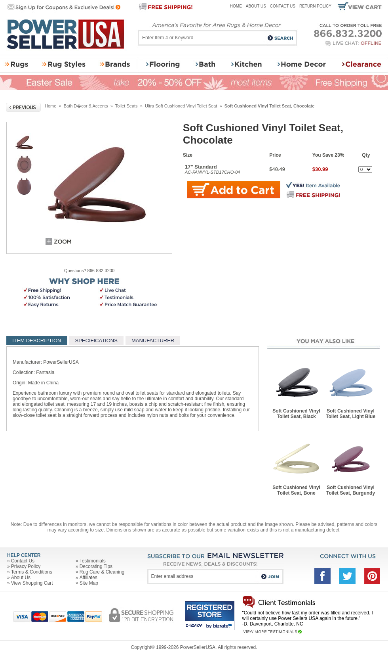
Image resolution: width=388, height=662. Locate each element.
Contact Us (282, 6)
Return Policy (315, 6)
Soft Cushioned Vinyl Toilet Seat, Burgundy (350, 490)
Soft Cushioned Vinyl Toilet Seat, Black (296, 413)
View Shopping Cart (32, 583)
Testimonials (93, 561)
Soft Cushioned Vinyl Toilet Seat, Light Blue (350, 413)
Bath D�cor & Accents (86, 106)
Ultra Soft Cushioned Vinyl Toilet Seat (181, 106)
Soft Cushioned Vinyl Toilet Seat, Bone (296, 490)
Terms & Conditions (31, 572)
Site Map (89, 583)
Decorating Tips (96, 566)
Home (236, 6)
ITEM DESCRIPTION (36, 340)
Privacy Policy (26, 566)
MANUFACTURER (152, 340)
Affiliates (88, 577)
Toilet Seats (126, 106)
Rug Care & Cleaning (102, 572)
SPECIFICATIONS (96, 340)
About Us (256, 6)
